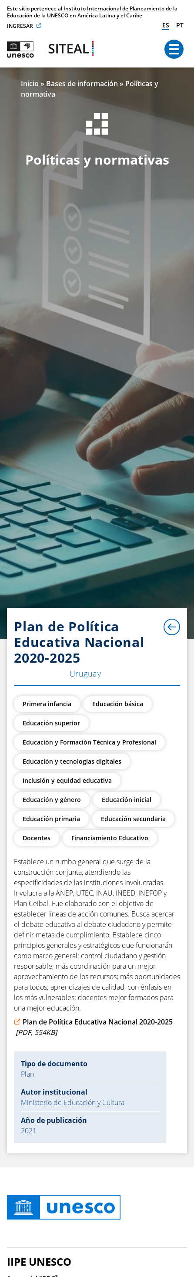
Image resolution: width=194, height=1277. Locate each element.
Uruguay (85, 673)
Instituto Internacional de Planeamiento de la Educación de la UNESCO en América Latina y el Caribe (92, 12)
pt (180, 25)
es (165, 25)
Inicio (30, 83)
